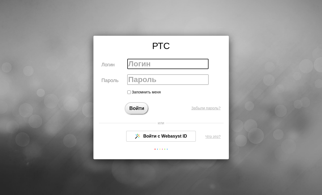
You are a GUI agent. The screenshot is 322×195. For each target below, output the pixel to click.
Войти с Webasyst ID (161, 136)
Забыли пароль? (205, 108)
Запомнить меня (144, 92)
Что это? (213, 136)
